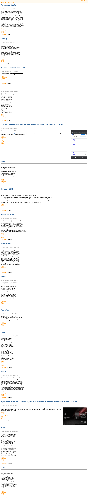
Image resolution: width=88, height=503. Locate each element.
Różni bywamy (6, 244)
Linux (2, 81)
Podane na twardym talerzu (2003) (13, 68)
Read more (4, 34)
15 (24, 501)
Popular (12, 2)
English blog (4, 144)
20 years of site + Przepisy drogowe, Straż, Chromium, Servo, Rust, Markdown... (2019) (32, 124)
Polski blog (3, 30)
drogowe (3, 140)
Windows (3, 78)
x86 (2, 79)
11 (16, 501)
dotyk (3, 467)
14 (23, 501)
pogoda (3, 161)
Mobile (85, 0)
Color (82, 0)
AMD (2, 417)
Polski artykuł (4, 77)
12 (18, 501)
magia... (3, 332)
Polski (8, 2)
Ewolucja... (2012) (7, 189)
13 (20, 501)
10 (14, 501)
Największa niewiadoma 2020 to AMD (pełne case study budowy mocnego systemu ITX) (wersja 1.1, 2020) (39, 402)
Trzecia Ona (5, 310)
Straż (2, 142)
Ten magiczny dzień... (8, 5)
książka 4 (3, 32)
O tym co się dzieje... (8, 214)
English (2, 143)
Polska (3, 428)
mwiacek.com (3, 2)
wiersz (2, 31)
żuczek (3, 276)
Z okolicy (4, 39)
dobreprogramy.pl (5, 415)
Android (3, 138)
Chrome (3, 141)
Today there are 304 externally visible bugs (11, 133)
